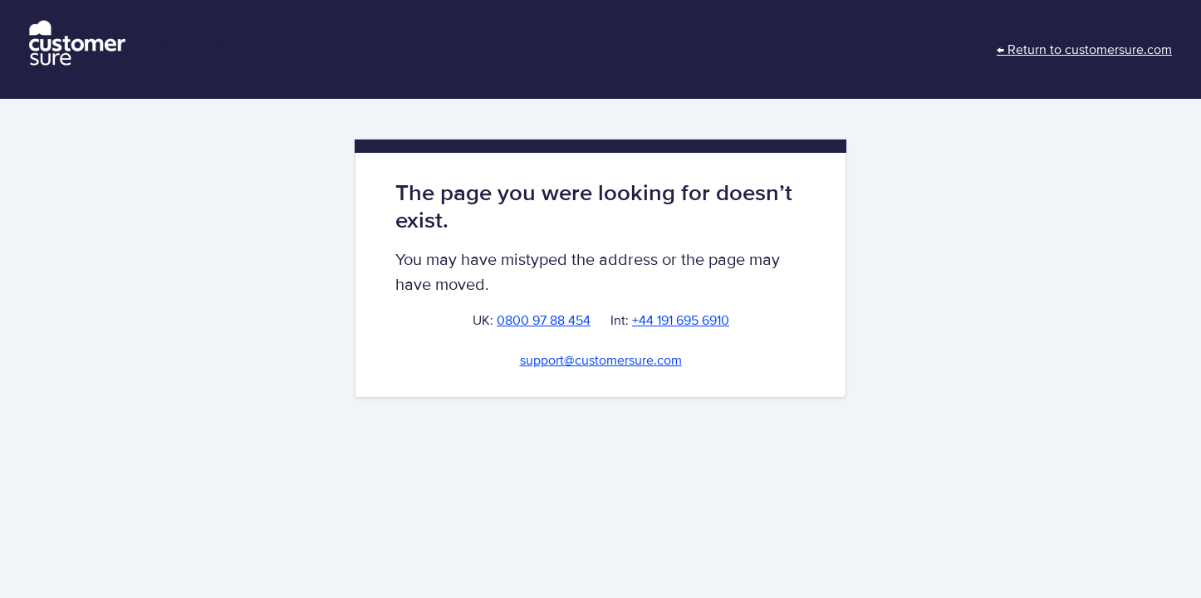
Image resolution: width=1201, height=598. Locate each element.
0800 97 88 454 (544, 320)
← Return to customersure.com (1084, 50)
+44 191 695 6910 (680, 320)
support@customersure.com (601, 360)
